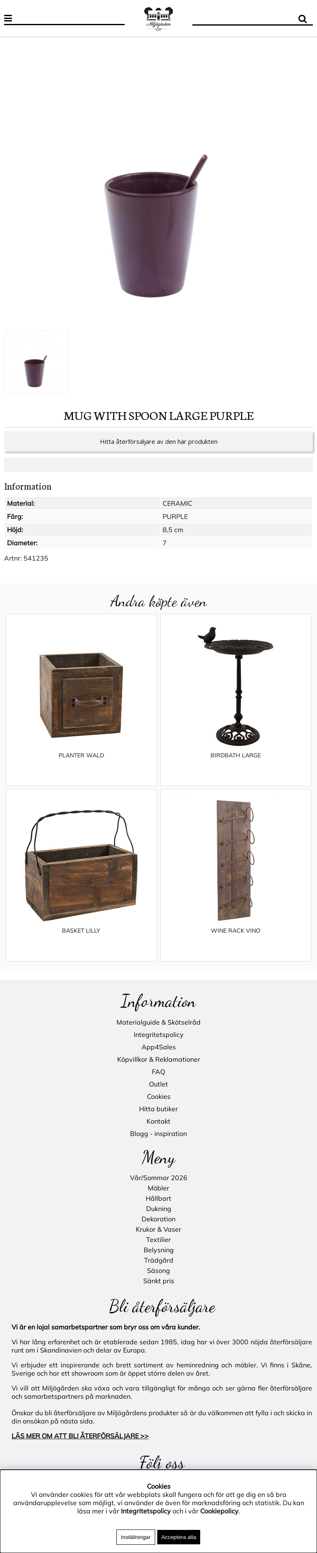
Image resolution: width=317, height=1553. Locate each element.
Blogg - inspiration (158, 1133)
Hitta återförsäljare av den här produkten (159, 449)
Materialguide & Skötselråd (158, 1022)
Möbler (158, 1188)
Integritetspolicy (159, 1034)
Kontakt (158, 1121)
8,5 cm (173, 538)
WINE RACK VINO (235, 939)
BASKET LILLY (81, 939)
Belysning (159, 1250)
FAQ (158, 1072)
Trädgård (158, 1260)
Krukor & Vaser (158, 1229)
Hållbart (158, 1198)
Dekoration (158, 1219)
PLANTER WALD (81, 763)
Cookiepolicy (219, 1511)
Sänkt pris (158, 1281)
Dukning (158, 1208)
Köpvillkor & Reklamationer (158, 1059)
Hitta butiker (158, 1109)
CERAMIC (177, 511)
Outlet (158, 1084)
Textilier (158, 1239)
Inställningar (136, 1537)
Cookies (158, 1096)
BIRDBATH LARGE (236, 763)
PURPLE (175, 525)
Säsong (158, 1270)
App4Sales (159, 1047)
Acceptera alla (178, 1537)
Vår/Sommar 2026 (158, 1178)
